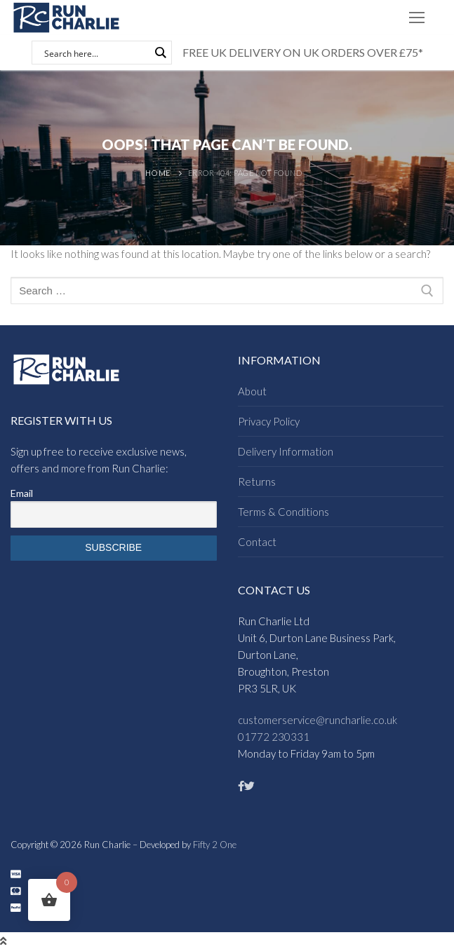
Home (158, 172)
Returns (257, 481)
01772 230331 (273, 736)
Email (22, 493)
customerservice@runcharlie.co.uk (317, 720)
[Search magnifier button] (160, 53)
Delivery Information (285, 451)
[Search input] (95, 52)
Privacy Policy (269, 421)
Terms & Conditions (283, 511)
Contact (257, 541)
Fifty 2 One (214, 844)
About (252, 391)
